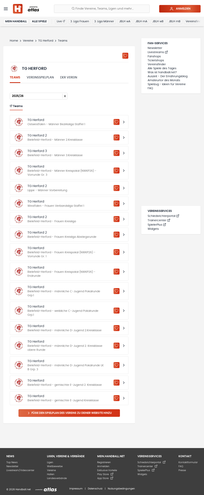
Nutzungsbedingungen (121, 488)
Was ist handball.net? (162, 72)
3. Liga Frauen (79, 21)
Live (61, 21)
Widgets (153, 229)
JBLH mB (174, 21)
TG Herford (45, 40)
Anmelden (180, 9)
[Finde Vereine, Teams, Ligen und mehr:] (102, 9)
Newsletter (155, 48)
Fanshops (154, 56)
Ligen (50, 462)
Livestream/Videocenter (20, 470)
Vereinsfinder (157, 64)
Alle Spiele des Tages (162, 68)
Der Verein (68, 77)
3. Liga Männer (104, 21)
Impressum (75, 488)
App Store (105, 478)
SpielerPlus (157, 225)
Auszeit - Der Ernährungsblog (167, 76)
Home (14, 40)
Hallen (50, 474)
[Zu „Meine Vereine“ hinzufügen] (125, 56)
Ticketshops (156, 60)
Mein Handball (16, 21)
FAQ (150, 88)
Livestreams (158, 52)
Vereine (28, 40)
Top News (12, 462)
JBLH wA (124, 21)
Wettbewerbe (55, 466)
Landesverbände (57, 478)
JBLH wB (158, 21)
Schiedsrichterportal (163, 216)
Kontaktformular (188, 462)
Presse (182, 470)
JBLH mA (141, 21)
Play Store (105, 474)
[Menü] (5, 9)
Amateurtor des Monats (164, 80)
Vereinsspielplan (40, 77)
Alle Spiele (39, 21)
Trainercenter (159, 220)
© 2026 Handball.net (18, 489)
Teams (15, 77)
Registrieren (104, 462)
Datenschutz (95, 488)
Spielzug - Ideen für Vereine (167, 84)
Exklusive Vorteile (107, 470)
